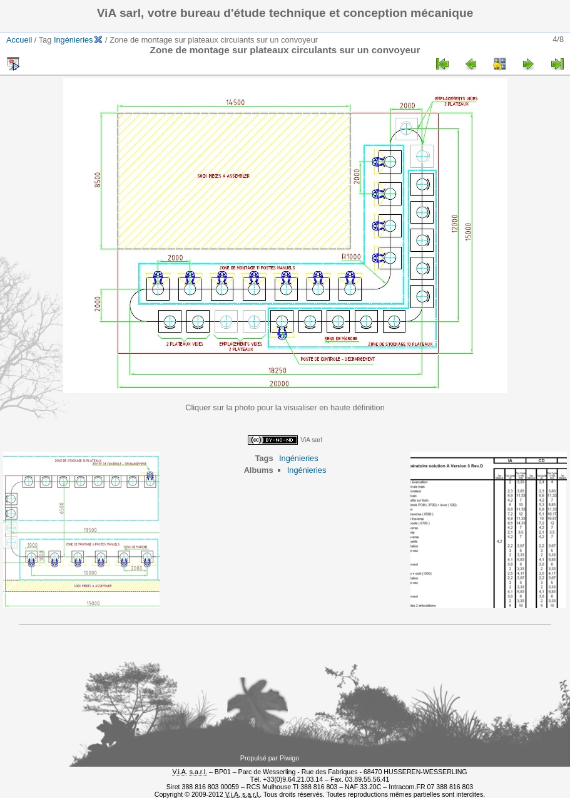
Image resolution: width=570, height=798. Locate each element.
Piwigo (289, 758)
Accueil (19, 39)
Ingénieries (73, 39)
